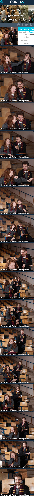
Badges (19, 12)
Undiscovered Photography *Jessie (17, 17)
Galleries (25, 12)
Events (31, 12)
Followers (13, 12)
